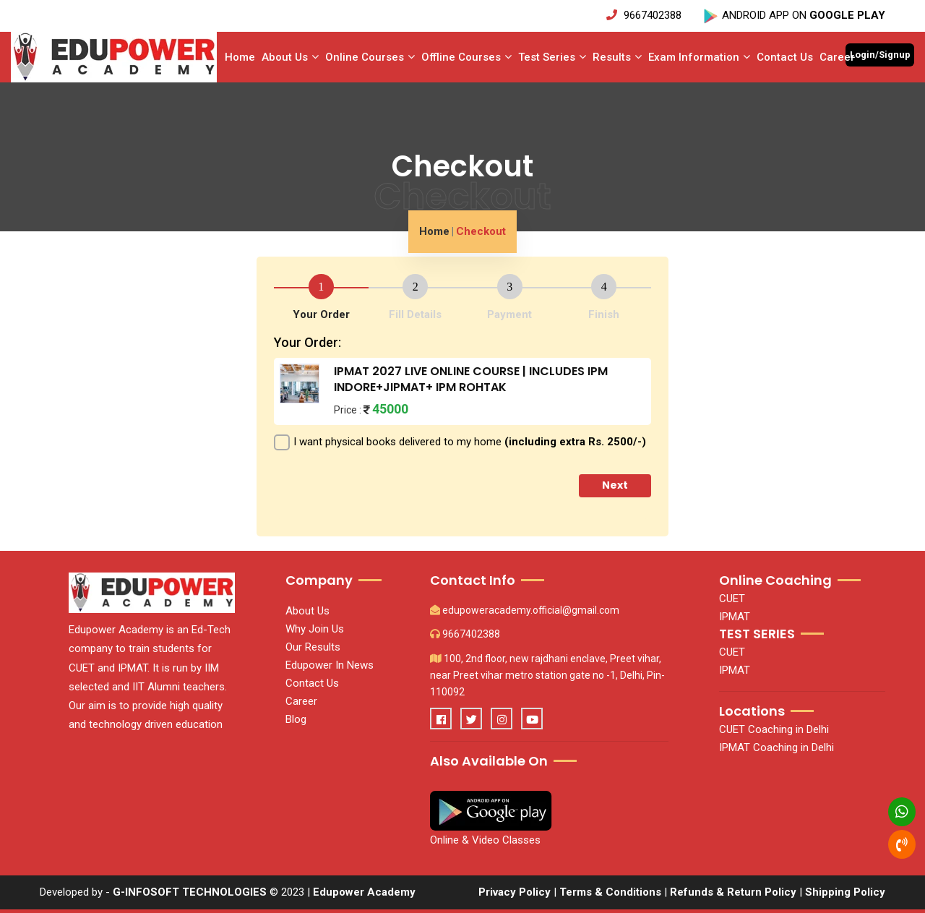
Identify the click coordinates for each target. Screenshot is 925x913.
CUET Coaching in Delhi (774, 729)
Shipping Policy (845, 892)
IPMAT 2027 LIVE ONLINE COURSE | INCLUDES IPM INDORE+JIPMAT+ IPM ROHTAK (471, 379)
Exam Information (699, 57)
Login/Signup (880, 54)
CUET (732, 598)
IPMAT (734, 616)
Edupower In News (329, 665)
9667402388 (645, 15)
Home (240, 57)
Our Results (312, 646)
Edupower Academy (364, 892)
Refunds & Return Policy (734, 892)
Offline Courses (466, 57)
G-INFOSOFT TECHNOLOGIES (190, 892)
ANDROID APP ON (793, 15)
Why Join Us (314, 628)
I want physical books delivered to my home (469, 441)
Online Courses (370, 57)
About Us (290, 57)
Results (617, 57)
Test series (552, 57)
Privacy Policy (514, 892)
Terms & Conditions (610, 892)
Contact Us (785, 57)
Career (837, 57)
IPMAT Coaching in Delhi (776, 747)
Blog (295, 719)
